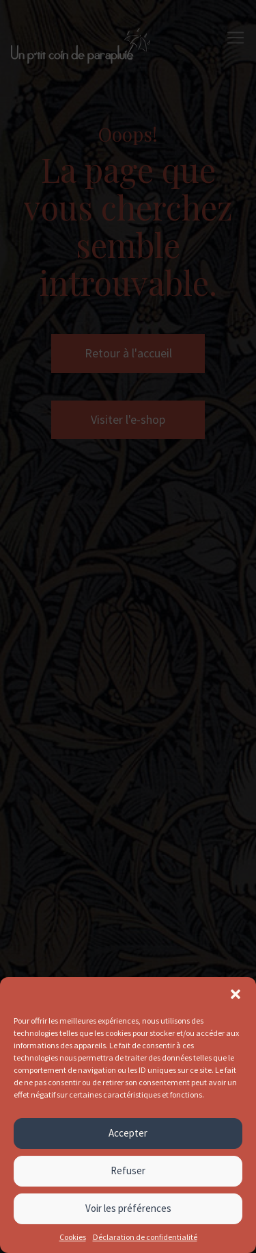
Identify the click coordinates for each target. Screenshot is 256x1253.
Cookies (72, 1237)
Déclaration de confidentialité (145, 1237)
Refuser (128, 1170)
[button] (235, 994)
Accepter (128, 1132)
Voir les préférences (128, 1208)
